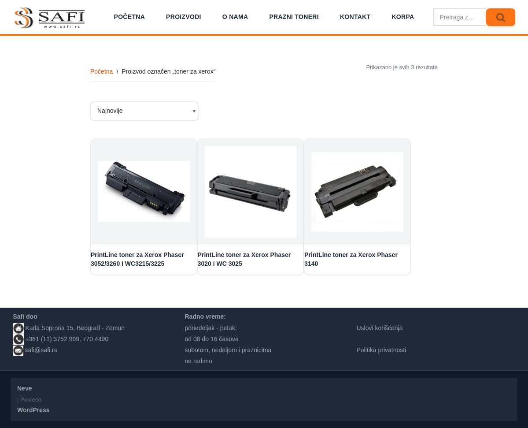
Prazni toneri (294, 16)
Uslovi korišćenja (380, 327)
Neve (24, 388)
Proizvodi (183, 16)
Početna (129, 16)
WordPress (33, 409)
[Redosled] (144, 111)
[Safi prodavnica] (50, 18)
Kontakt (355, 16)
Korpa (402, 16)
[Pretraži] (459, 17)
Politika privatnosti (381, 350)
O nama (235, 16)
